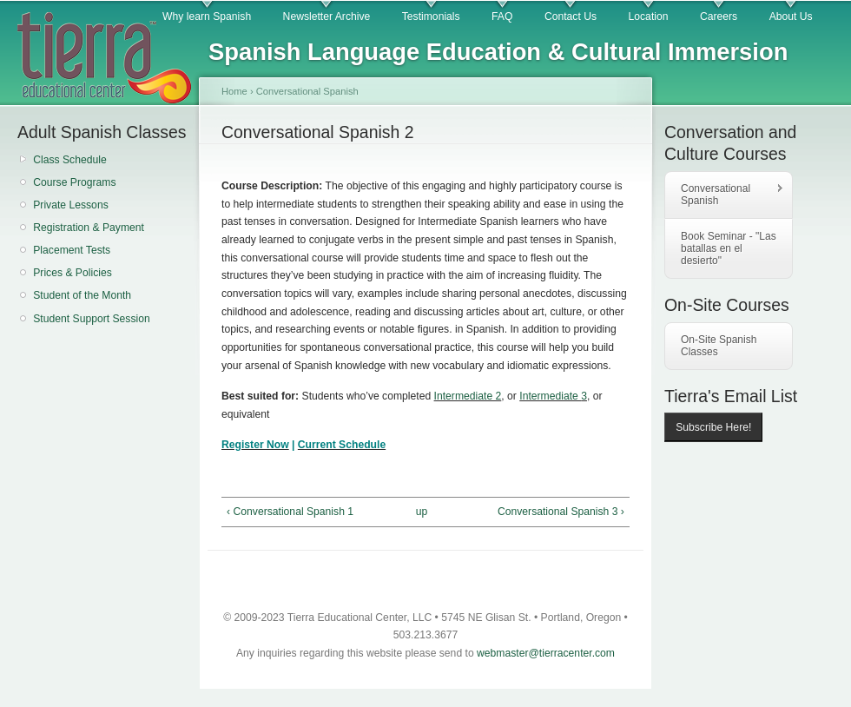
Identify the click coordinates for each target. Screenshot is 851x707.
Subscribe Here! (713, 427)
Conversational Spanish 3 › (561, 511)
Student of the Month (82, 295)
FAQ (501, 16)
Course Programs (74, 182)
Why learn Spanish (206, 16)
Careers (718, 16)
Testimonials (431, 16)
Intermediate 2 (468, 396)
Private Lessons (71, 205)
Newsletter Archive (327, 16)
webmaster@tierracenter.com (546, 653)
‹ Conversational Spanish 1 (290, 511)
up (422, 511)
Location (649, 16)
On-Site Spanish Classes (718, 346)
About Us (791, 16)
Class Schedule (69, 160)
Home (234, 91)
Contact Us (570, 16)
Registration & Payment (88, 227)
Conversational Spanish (307, 91)
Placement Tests (71, 250)
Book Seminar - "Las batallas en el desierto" (728, 248)
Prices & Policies (72, 273)
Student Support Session (91, 319)
